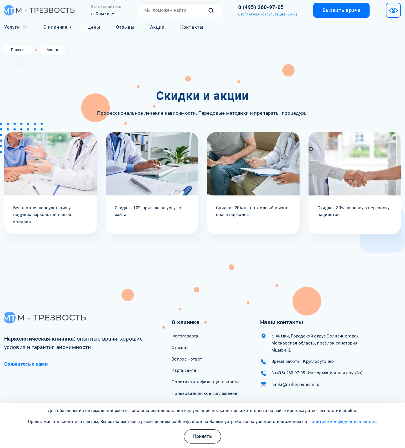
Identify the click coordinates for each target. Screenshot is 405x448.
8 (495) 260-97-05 (288, 372)
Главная (18, 50)
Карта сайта (184, 370)
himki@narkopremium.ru (295, 384)
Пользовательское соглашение (204, 393)
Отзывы (125, 27)
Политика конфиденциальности (205, 381)
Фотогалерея (185, 336)
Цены (93, 27)
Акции (157, 27)
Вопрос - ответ (187, 359)
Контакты (191, 27)
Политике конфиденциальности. (343, 421)
